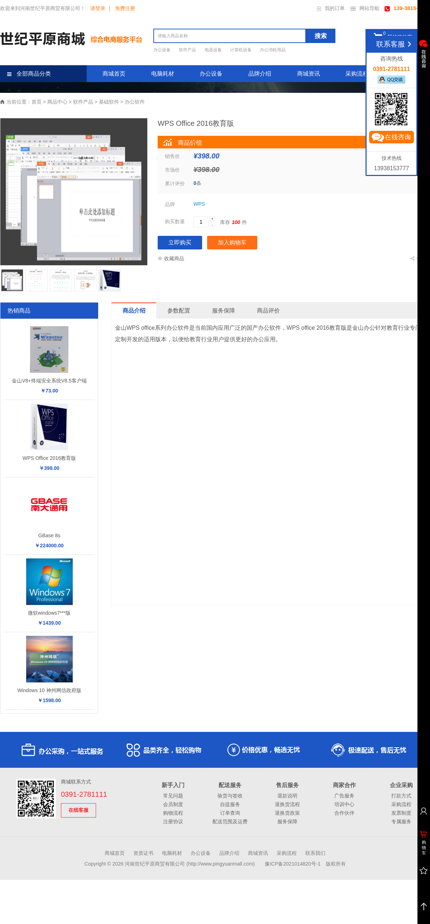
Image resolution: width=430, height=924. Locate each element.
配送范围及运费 (230, 821)
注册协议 (173, 821)
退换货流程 (287, 804)
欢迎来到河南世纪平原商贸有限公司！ (42, 8)
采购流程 (356, 74)
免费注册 (125, 8)
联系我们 (315, 853)
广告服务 (344, 796)
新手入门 (173, 785)
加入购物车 (232, 242)
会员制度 (173, 804)
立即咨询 (391, 138)
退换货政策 (287, 813)
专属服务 (401, 821)
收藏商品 (171, 258)
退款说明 (287, 796)
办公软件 (135, 102)
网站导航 (364, 8)
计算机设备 (241, 49)
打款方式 (401, 796)
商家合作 (344, 785)
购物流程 (173, 813)
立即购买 (179, 242)
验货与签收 (230, 796)
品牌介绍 (259, 74)
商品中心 (57, 102)
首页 (37, 102)
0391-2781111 (84, 794)
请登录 (97, 8)
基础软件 (109, 102)
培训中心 (344, 804)
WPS (199, 204)
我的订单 (331, 8)
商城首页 (113, 74)
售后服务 (287, 785)
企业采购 (401, 785)
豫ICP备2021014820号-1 (293, 864)
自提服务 (230, 804)
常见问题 (173, 796)
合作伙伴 (344, 813)
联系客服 (395, 44)
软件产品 (188, 49)
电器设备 (214, 49)
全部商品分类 (29, 74)
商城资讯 (308, 74)
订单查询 (230, 813)
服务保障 (287, 821)
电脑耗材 (162, 74)
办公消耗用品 (273, 49)
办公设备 (162, 49)
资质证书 (143, 853)
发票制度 (401, 813)
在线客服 (78, 810)
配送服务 (230, 785)
